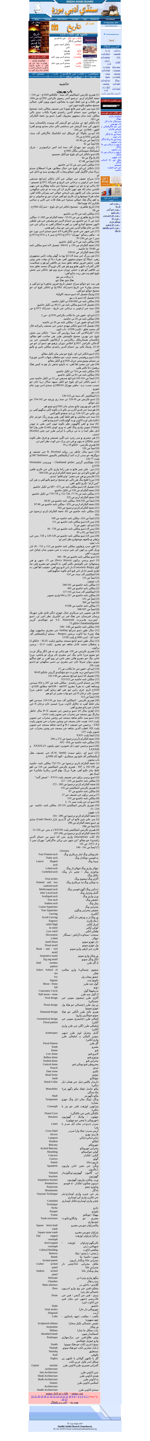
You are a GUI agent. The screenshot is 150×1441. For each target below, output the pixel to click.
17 (48, 1396)
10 (70, 1396)
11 (67, 1396)
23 (66, 1399)
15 (54, 1396)
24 (63, 1399)
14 (57, 1396)
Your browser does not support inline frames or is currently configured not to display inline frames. (111, 159)
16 (51, 1396)
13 (60, 1396)
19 (42, 1396)
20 (38, 1396)
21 (35, 1396)
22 (32, 1396)
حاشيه (64, 84)
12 (63, 1396)
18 (45, 1396)
